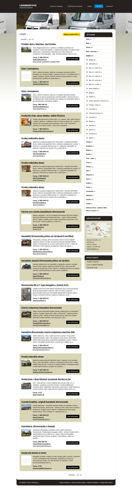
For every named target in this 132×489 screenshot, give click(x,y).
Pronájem (93, 134)
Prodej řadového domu (32, 356)
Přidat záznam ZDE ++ (71, 34)
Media (92, 138)
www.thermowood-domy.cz (41, 350)
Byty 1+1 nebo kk (95, 68)
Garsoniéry (93, 64)
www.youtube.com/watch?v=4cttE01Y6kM (46, 61)
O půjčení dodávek (93, 262)
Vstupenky (90, 191)
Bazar (98, 6)
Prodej (92, 60)
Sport (89, 179)
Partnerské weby (92, 268)
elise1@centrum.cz (39, 300)
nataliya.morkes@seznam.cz (42, 372)
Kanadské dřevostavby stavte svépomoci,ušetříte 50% (48, 332)
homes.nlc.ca (37, 229)
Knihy (89, 187)
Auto (88, 39)
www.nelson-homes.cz (40, 254)
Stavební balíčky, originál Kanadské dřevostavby (44, 401)
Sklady (92, 121)
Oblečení (90, 175)
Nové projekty (94, 88)
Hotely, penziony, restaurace (99, 101)
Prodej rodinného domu (32, 138)
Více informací (72, 59)
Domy (91, 92)
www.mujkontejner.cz (39, 109)
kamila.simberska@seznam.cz (43, 131)
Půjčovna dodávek (75, 6)
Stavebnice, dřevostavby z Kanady (38, 426)
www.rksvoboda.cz (39, 156)
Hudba (89, 183)
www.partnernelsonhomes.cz (42, 446)
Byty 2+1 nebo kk (95, 72)
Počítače (90, 146)
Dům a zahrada (92, 51)
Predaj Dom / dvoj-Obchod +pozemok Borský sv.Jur (46, 379)
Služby (89, 166)
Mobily (89, 154)
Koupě (89, 203)
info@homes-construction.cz (43, 251)
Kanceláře (93, 109)
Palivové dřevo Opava (78, 482)
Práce (89, 162)
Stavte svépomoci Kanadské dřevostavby (41, 307)
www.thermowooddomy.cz (41, 325)
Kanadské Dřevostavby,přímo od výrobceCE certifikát (47, 236)
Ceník (89, 6)
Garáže (92, 97)
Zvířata (89, 142)
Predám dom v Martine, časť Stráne (38, 44)
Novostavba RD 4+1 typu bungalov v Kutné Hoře (44, 285)
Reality (89, 55)
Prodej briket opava (106, 482)
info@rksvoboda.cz (39, 154)
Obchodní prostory (96, 113)
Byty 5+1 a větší (95, 84)
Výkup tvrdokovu (65, 482)
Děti (88, 171)
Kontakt (109, 6)
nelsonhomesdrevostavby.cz (42, 278)
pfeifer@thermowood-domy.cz (43, 347)
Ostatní (92, 129)
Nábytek (90, 195)
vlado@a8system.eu (40, 59)
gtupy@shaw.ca (38, 227)
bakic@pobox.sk (38, 395)
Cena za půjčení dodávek (95, 265)
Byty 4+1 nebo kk (95, 80)
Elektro (89, 150)
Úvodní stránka (56, 6)
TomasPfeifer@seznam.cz (41, 323)
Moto (88, 43)
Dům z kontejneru (30, 68)
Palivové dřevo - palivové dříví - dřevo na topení (97, 209)
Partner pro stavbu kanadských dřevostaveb (43, 211)
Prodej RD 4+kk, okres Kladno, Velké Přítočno (43, 115)
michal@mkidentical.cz (41, 84)
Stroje (89, 47)
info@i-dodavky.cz (92, 249)
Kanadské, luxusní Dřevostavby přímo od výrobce (45, 260)
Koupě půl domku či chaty (33, 452)
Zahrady (92, 125)
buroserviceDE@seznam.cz (42, 468)
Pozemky (93, 117)
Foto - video (91, 158)
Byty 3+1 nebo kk (95, 76)
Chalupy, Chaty (94, 105)
